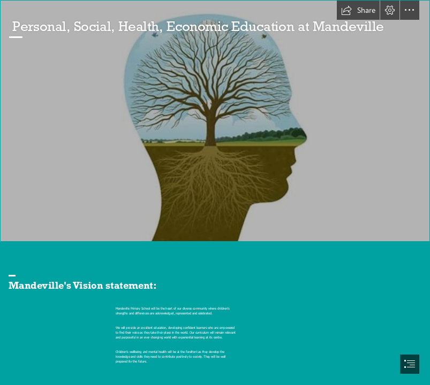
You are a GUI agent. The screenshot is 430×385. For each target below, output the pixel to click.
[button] (358, 10)
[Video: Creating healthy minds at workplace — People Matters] (215, 121)
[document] (215, 192)
